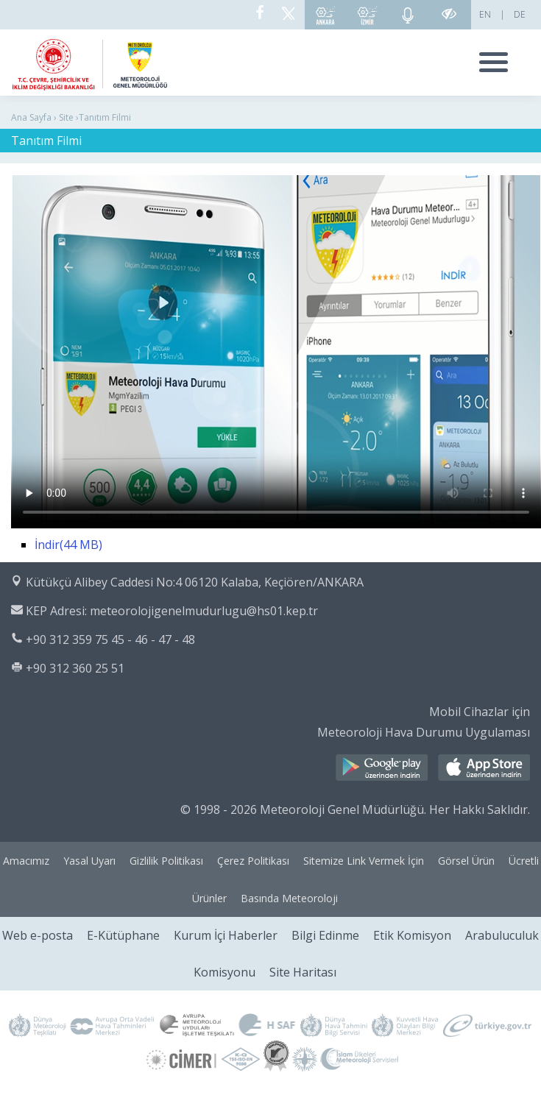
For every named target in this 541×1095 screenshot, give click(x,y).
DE (520, 14)
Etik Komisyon (412, 935)
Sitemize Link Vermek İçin (363, 861)
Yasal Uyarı (89, 861)
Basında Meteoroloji (289, 898)
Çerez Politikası (253, 861)
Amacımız (26, 861)
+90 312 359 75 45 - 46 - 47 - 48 (110, 639)
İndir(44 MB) (68, 544)
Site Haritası (302, 972)
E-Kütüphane (123, 935)
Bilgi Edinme (325, 935)
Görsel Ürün (466, 861)
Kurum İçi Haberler (225, 935)
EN (485, 14)
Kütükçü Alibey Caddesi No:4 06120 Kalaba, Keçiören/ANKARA (195, 582)
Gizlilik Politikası (166, 861)
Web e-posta (37, 935)
